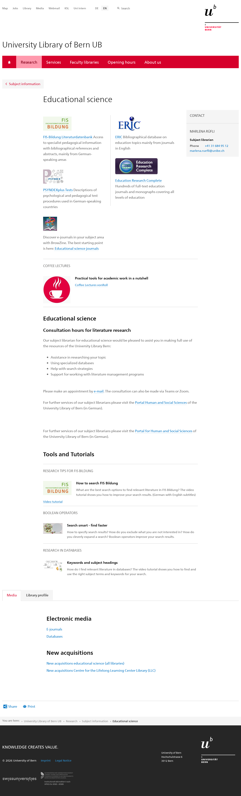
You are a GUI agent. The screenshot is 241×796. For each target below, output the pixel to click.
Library (27, 8)
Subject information (24, 83)
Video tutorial (53, 502)
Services (53, 62)
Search (125, 8)
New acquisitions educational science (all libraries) (85, 663)
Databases (55, 636)
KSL (67, 8)
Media (12, 595)
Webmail (54, 8)
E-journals (54, 629)
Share (12, 706)
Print (31, 706)
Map (5, 8)
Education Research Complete (138, 180)
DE (96, 8)
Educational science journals (77, 248)
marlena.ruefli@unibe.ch (207, 151)
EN (105, 8)
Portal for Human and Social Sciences (163, 430)
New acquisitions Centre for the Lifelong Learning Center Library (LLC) (101, 670)
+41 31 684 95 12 (216, 146)
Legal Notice (63, 760)
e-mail (99, 391)
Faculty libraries (84, 62)
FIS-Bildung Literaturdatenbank (67, 136)
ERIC (118, 136)
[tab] (12, 595)
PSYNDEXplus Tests (58, 189)
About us (152, 62)
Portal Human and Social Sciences (161, 402)
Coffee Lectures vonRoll (91, 285)
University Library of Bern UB (42, 721)
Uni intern (80, 8)
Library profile (37, 595)
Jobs (15, 8)
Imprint (46, 760)
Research (29, 62)
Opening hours (121, 62)
